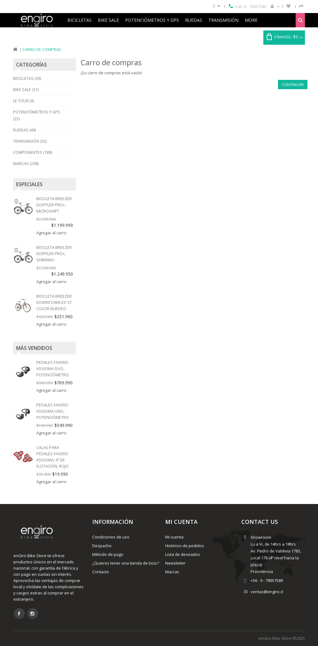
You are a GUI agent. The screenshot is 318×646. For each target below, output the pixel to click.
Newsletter (175, 563)
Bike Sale (108, 20)
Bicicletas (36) (27, 78)
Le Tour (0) (23, 100)
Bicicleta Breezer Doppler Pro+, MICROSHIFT (54, 205)
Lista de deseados (182, 554)
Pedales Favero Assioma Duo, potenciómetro (52, 369)
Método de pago (107, 554)
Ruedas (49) (24, 130)
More (251, 20)
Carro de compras (41, 49)
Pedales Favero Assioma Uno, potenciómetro (52, 411)
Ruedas (193, 20)
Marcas (172, 572)
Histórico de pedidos (184, 545)
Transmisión (223, 20)
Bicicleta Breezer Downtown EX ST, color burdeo (54, 302)
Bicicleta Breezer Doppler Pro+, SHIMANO (54, 254)
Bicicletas (79, 20)
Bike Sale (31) (26, 89)
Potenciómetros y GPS (152, 20)
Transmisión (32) (30, 141)
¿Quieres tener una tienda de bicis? (125, 563)
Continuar (293, 84)
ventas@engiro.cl (267, 591)
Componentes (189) (32, 152)
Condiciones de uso (110, 537)
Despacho (101, 545)
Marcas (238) (26, 163)
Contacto (100, 572)
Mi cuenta (174, 537)
